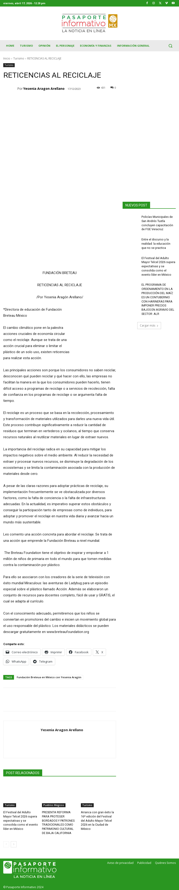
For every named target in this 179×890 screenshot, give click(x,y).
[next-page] (14, 843)
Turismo (18, 58)
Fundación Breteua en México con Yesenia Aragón (49, 677)
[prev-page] (6, 843)
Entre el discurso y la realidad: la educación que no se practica (155, 242)
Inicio (6, 58)
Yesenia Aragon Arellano (44, 88)
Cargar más (149, 321)
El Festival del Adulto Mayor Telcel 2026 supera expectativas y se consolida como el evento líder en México (20, 819)
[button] (170, 45)
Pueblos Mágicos (53, 805)
